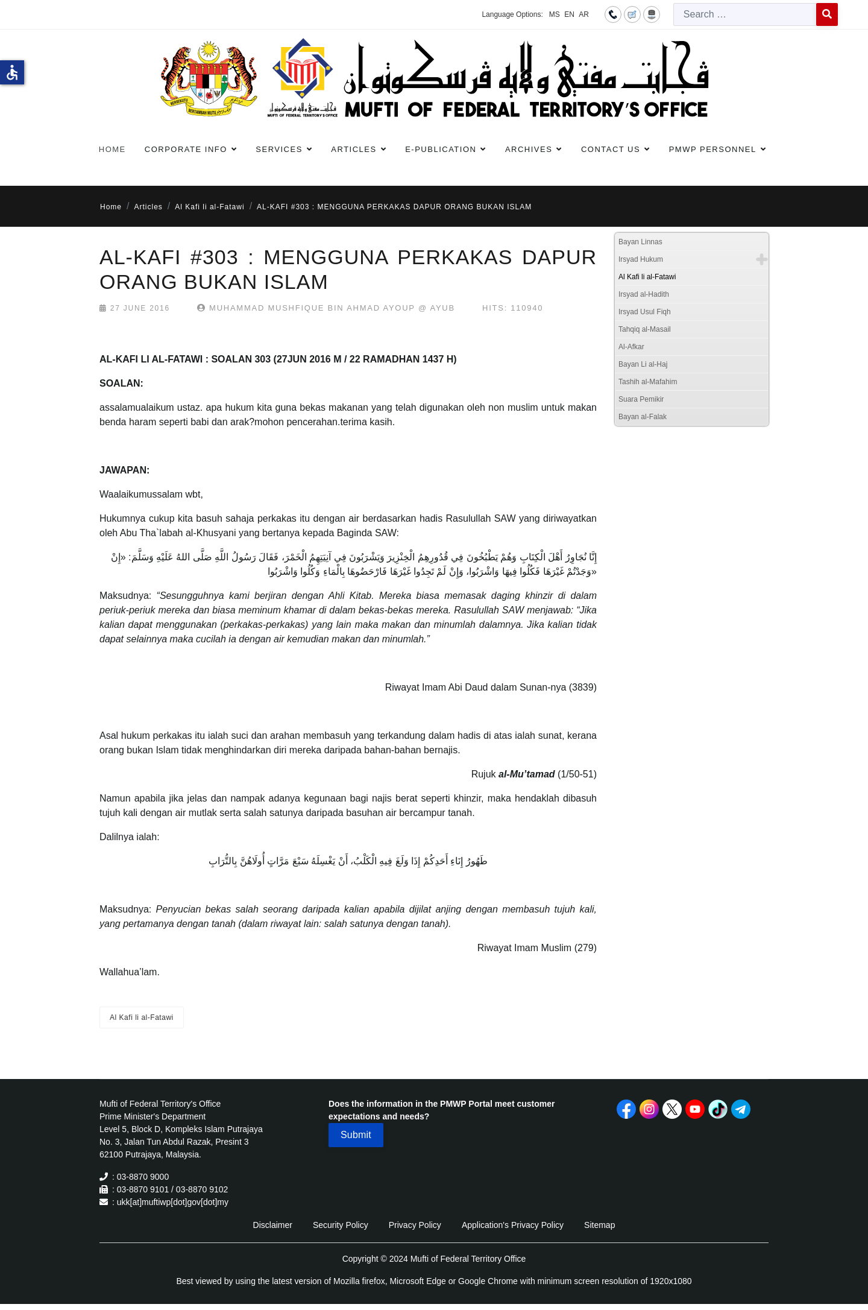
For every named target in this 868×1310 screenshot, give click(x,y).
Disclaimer (272, 1225)
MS (554, 14)
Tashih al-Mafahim (647, 382)
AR (584, 14)
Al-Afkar (631, 347)
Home (112, 149)
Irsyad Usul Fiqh (644, 312)
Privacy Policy (415, 1225)
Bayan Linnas (640, 242)
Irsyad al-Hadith (643, 294)
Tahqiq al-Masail (644, 329)
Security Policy (340, 1225)
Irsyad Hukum (640, 259)
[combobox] (745, 14)
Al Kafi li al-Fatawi (142, 1017)
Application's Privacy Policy (513, 1225)
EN (569, 14)
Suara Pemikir (641, 399)
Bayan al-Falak (642, 417)
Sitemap (599, 1225)
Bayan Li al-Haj (642, 364)
